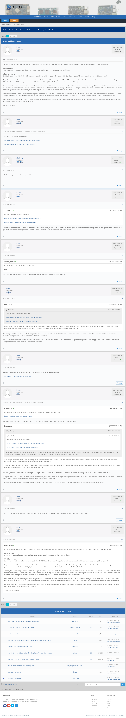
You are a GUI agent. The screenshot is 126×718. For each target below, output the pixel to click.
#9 (122, 508)
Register (14, 21)
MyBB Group (25, 715)
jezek (8, 288)
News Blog (72, 17)
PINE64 (5, 30)
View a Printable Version (10, 684)
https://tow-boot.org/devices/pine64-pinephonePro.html (21, 140)
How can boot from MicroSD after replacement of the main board (29, 640)
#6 (122, 298)
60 (91, 653)
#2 (122, 131)
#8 (122, 402)
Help (93, 17)
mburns (75, 621)
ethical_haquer (75, 627)
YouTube (94, 703)
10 (91, 627)
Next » (14, 36)
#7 (122, 367)
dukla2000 (116, 628)
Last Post (109, 622)
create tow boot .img (14, 672)
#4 (122, 204)
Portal (80, 17)
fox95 (75, 672)
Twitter (93, 701)
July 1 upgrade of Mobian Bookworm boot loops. (23, 621)
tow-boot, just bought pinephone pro (20, 646)
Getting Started (55, 17)
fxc (113, 654)
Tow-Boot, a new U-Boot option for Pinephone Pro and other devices (30, 653)
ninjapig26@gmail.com (74, 666)
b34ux (18, 47)
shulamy (19, 158)
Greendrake (75, 678)
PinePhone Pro (13, 30)
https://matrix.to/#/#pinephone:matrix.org (17, 376)
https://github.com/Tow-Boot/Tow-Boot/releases (19, 144)
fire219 (121, 715)
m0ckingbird (100, 715)
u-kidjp (75, 640)
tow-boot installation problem (17, 634)
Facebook (94, 699)
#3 (122, 170)
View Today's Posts (18, 24)
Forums (109, 699)
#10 (122, 539)
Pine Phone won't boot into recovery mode (21, 666)
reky (18, 527)
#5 (122, 255)
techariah (75, 634)
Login (5, 21)
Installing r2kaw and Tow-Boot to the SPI (21, 627)
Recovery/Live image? (15, 678)
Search (87, 17)
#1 (122, 59)
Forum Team (111, 708)
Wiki (64, 17)
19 (91, 659)
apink (18, 119)
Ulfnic (75, 653)
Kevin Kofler (116, 622)
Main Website (37, 17)
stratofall (75, 646)
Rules (46, 17)
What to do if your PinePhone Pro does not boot (23, 659)
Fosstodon (94, 706)
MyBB (11, 715)
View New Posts (6, 24)
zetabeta (115, 635)
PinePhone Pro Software (27, 30)
